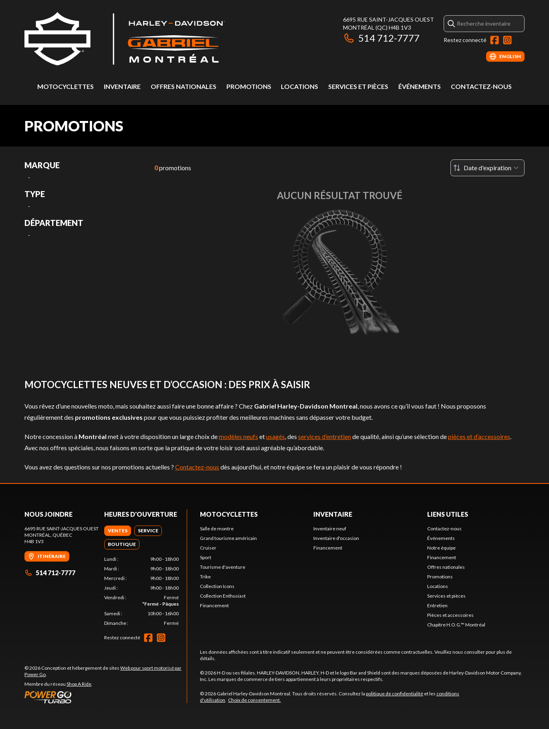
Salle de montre (217, 529)
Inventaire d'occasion (336, 538)
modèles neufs (238, 436)
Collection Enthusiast (223, 596)
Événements (419, 86)
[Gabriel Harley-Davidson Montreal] (124, 39)
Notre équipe (441, 548)
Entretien (437, 605)
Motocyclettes (65, 86)
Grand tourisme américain (228, 538)
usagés (275, 436)
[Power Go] (105, 697)
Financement (214, 605)
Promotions (248, 86)
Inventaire (122, 86)
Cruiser (208, 548)
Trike (205, 577)
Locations (299, 86)
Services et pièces (358, 86)
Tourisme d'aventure (222, 567)
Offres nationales (183, 86)
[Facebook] (494, 40)
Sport (205, 557)
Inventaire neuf (329, 529)
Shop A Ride (79, 684)
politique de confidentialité (394, 694)
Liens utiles (447, 514)
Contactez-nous (481, 86)
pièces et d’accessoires (479, 436)
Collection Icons (217, 586)
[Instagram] (507, 40)
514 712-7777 (381, 38)
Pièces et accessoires (450, 615)
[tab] (117, 531)
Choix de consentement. (254, 700)
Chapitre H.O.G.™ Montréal (456, 625)
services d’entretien (324, 436)
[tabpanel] (141, 591)
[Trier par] (487, 167)
